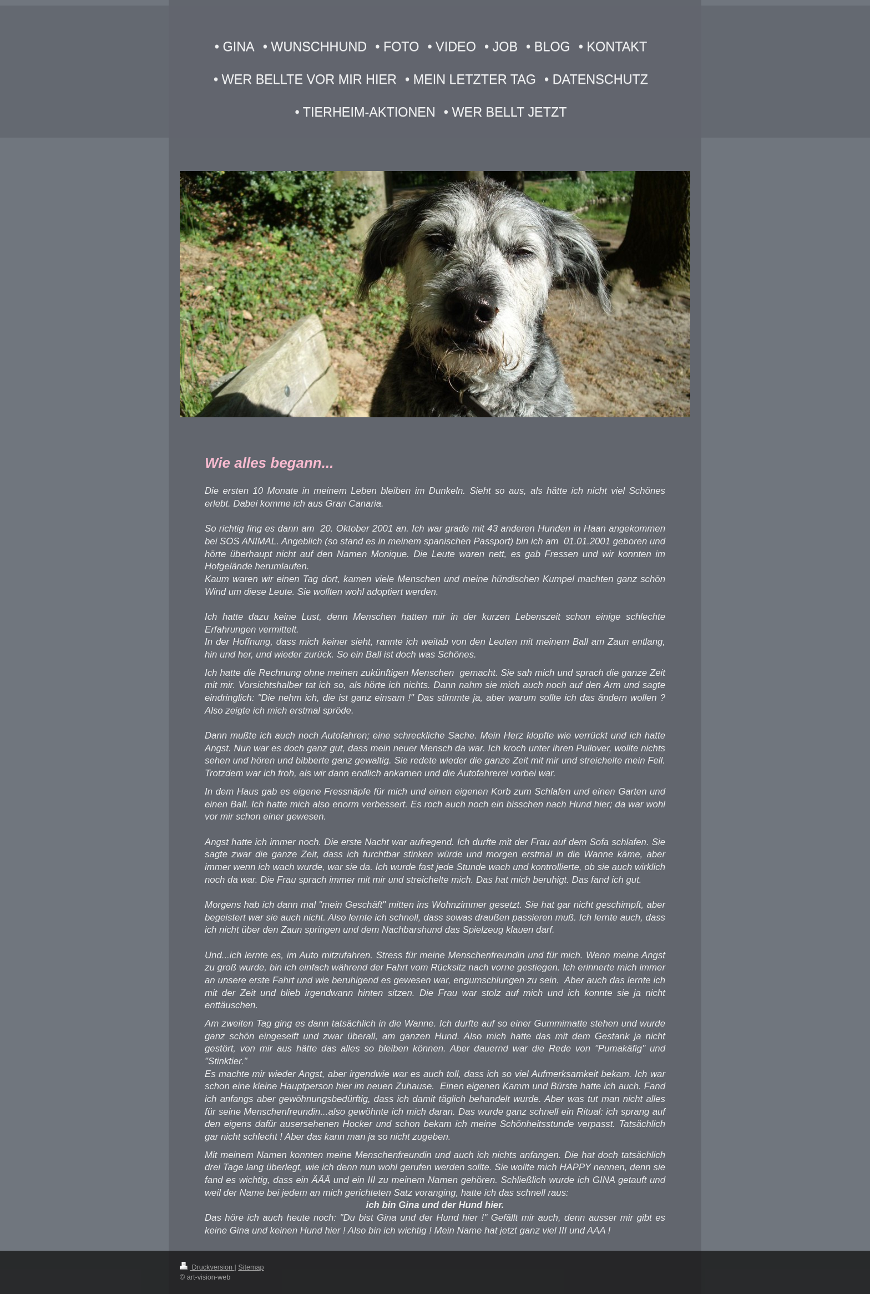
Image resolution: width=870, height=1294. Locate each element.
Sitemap (251, 1267)
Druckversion (207, 1267)
